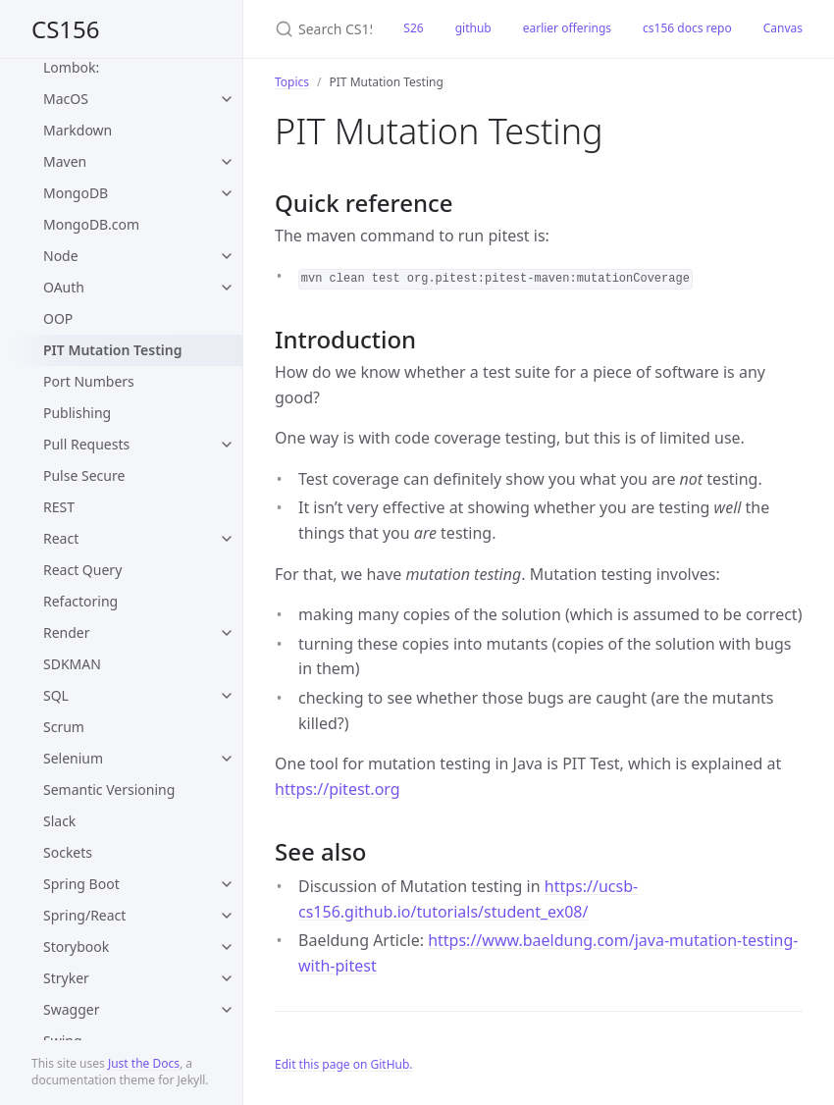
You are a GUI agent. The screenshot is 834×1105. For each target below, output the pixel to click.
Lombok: (71, 67)
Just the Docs (144, 1063)
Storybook (76, 946)
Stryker (66, 978)
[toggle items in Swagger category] (226, 1010)
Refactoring (80, 601)
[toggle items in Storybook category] (226, 947)
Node (60, 255)
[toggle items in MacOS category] (226, 99)
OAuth (63, 287)
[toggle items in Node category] (226, 256)
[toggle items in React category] (226, 538)
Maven (64, 161)
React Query (82, 569)
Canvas (783, 28)
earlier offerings (567, 28)
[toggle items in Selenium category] (226, 758)
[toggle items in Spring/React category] (226, 915)
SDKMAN (72, 664)
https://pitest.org (337, 789)
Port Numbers (88, 381)
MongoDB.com (91, 224)
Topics (292, 82)
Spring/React (84, 915)
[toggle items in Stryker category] (226, 978)
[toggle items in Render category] (226, 633)
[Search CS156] (315, 29)
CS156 (65, 29)
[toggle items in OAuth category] (226, 287)
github (473, 28)
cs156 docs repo (687, 28)
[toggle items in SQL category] (226, 695)
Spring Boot (81, 883)
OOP (58, 318)
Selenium (73, 758)
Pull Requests (86, 444)
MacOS (65, 98)
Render (66, 632)
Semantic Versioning (109, 789)
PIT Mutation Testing (112, 350)
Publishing (77, 412)
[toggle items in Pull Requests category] (226, 444)
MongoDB (75, 193)
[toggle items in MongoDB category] (226, 193)
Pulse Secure (84, 475)
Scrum (63, 726)
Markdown (77, 130)
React (60, 538)
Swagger (71, 1009)
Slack (59, 821)
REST (59, 507)
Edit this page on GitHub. (344, 1064)
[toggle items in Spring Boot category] (226, 884)
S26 (413, 28)
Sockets (67, 852)
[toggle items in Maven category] (226, 162)
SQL (56, 695)
